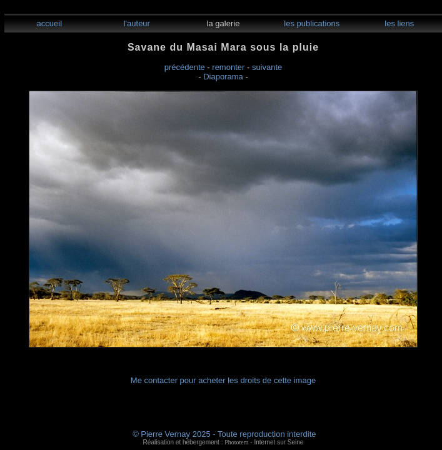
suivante (267, 67)
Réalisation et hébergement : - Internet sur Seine (223, 442)
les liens (398, 23)
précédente (184, 67)
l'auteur (135, 23)
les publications (311, 23)
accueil (48, 23)
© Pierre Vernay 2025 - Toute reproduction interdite (224, 434)
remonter (228, 67)
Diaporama (223, 76)
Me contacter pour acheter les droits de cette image (223, 380)
